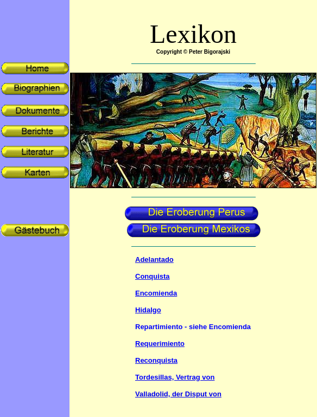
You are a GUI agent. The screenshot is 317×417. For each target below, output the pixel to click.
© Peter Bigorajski (206, 52)
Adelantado (154, 259)
